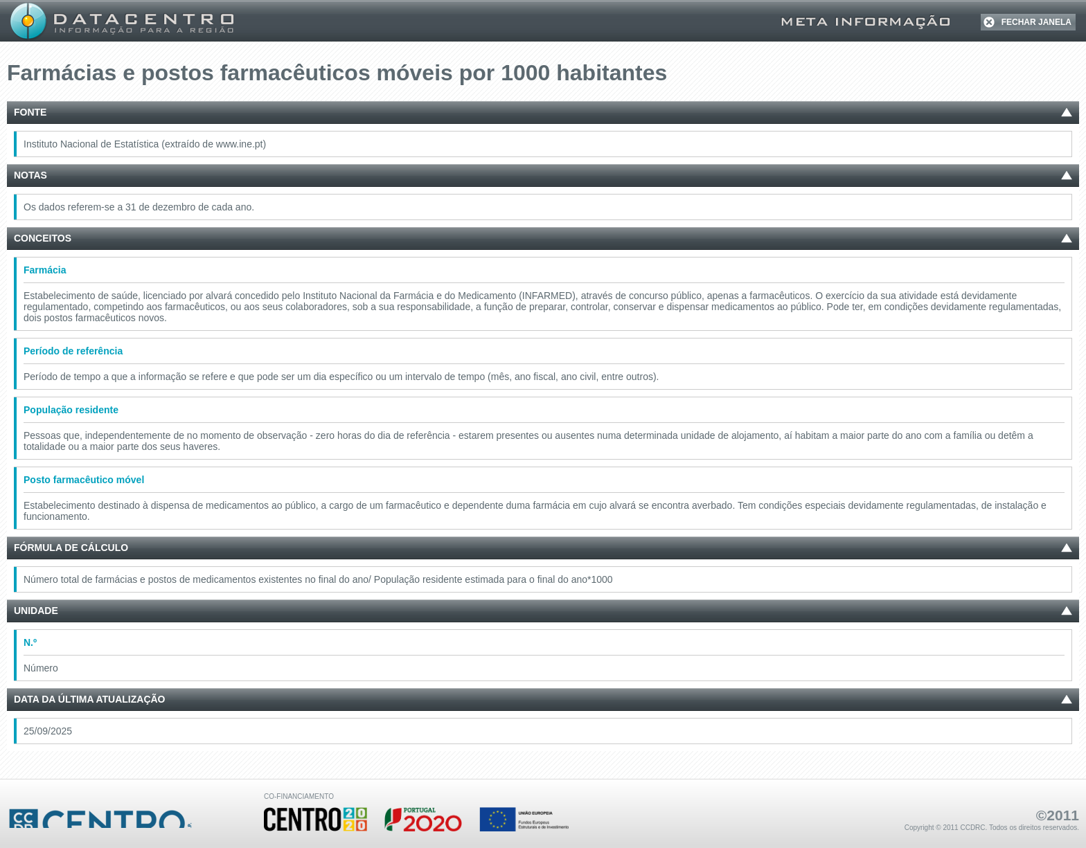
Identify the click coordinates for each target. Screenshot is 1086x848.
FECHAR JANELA (1036, 22)
